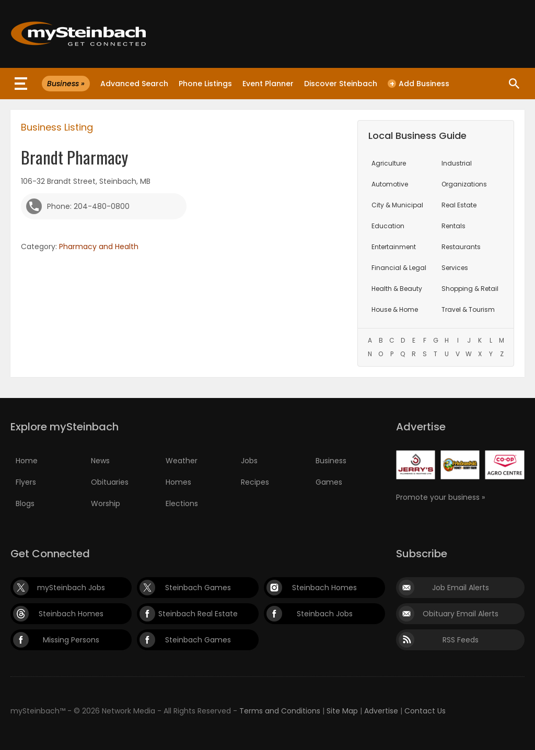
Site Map (342, 711)
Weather (181, 460)
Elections (182, 503)
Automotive (389, 184)
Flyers (26, 482)
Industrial (456, 163)
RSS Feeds (461, 640)
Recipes (255, 482)
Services (454, 267)
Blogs (25, 503)
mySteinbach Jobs (71, 587)
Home (27, 460)
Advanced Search (134, 83)
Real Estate (458, 205)
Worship (105, 503)
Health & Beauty (396, 288)
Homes (178, 482)
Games (329, 482)
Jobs (249, 460)
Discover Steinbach (340, 83)
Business (331, 460)
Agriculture (388, 163)
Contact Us (425, 711)
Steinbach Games (198, 587)
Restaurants (461, 246)
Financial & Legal (398, 267)
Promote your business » (440, 497)
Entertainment (393, 246)
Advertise (381, 711)
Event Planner (268, 83)
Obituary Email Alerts (460, 613)
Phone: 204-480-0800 (88, 206)
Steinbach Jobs (325, 613)
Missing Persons (71, 640)
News (100, 460)
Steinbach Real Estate (198, 613)
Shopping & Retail (469, 288)
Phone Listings (205, 83)
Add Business (418, 83)
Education (387, 225)
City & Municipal (397, 205)
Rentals (453, 225)
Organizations (464, 184)
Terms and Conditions (279, 711)
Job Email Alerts (460, 587)
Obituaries (110, 482)
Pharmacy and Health (98, 246)
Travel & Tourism (468, 309)
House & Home (394, 309)
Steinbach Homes (324, 587)
